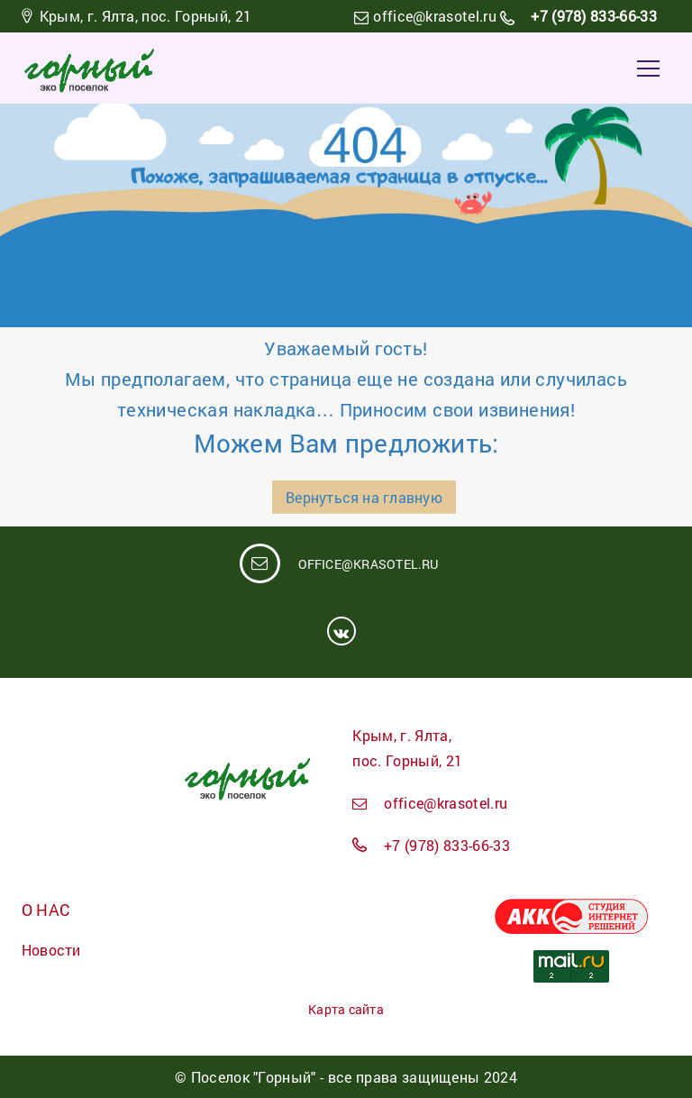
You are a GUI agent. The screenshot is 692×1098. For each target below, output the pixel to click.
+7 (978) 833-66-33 (592, 15)
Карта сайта (345, 1009)
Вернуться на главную (364, 497)
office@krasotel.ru (434, 15)
